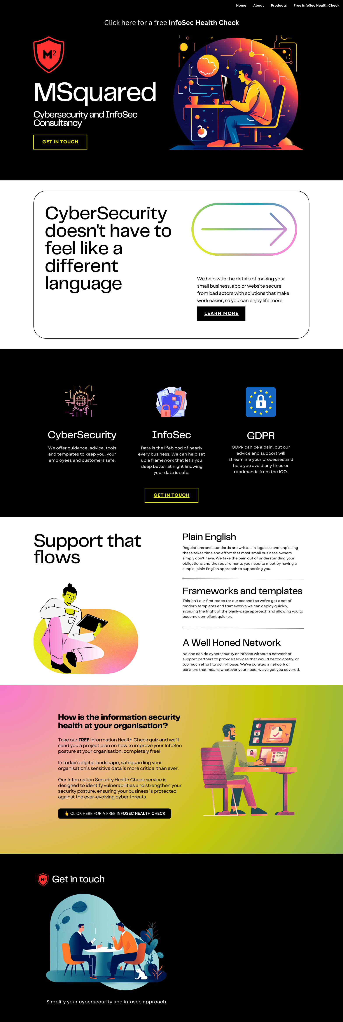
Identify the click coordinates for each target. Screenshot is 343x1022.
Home (241, 5)
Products (279, 5)
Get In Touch (60, 142)
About (258, 5)
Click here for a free (136, 22)
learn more (221, 313)
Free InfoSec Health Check (317, 5)
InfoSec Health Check (204, 22)
